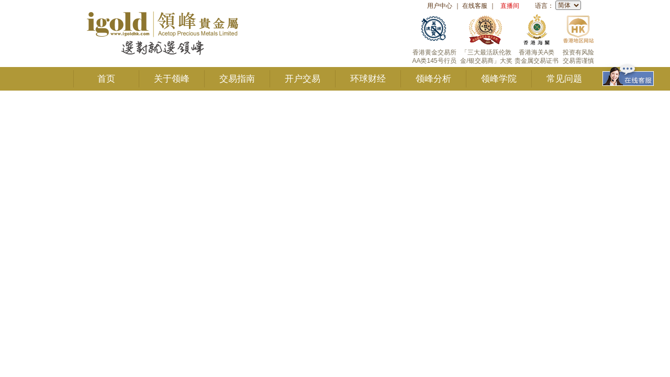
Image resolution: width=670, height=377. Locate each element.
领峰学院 (499, 79)
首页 (106, 79)
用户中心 (439, 5)
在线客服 (474, 5)
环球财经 (368, 79)
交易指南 (237, 79)
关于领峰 (171, 79)
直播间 (509, 5)
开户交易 (302, 79)
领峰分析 (433, 79)
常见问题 (564, 79)
